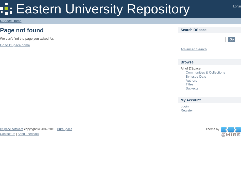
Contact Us (7, 134)
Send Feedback (28, 134)
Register (187, 110)
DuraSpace (64, 129)
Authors (191, 80)
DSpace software (11, 129)
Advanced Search (194, 49)
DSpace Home (11, 21)
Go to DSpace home (15, 45)
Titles (190, 84)
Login (237, 6)
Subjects (192, 88)
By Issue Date (196, 76)
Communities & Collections (205, 72)
